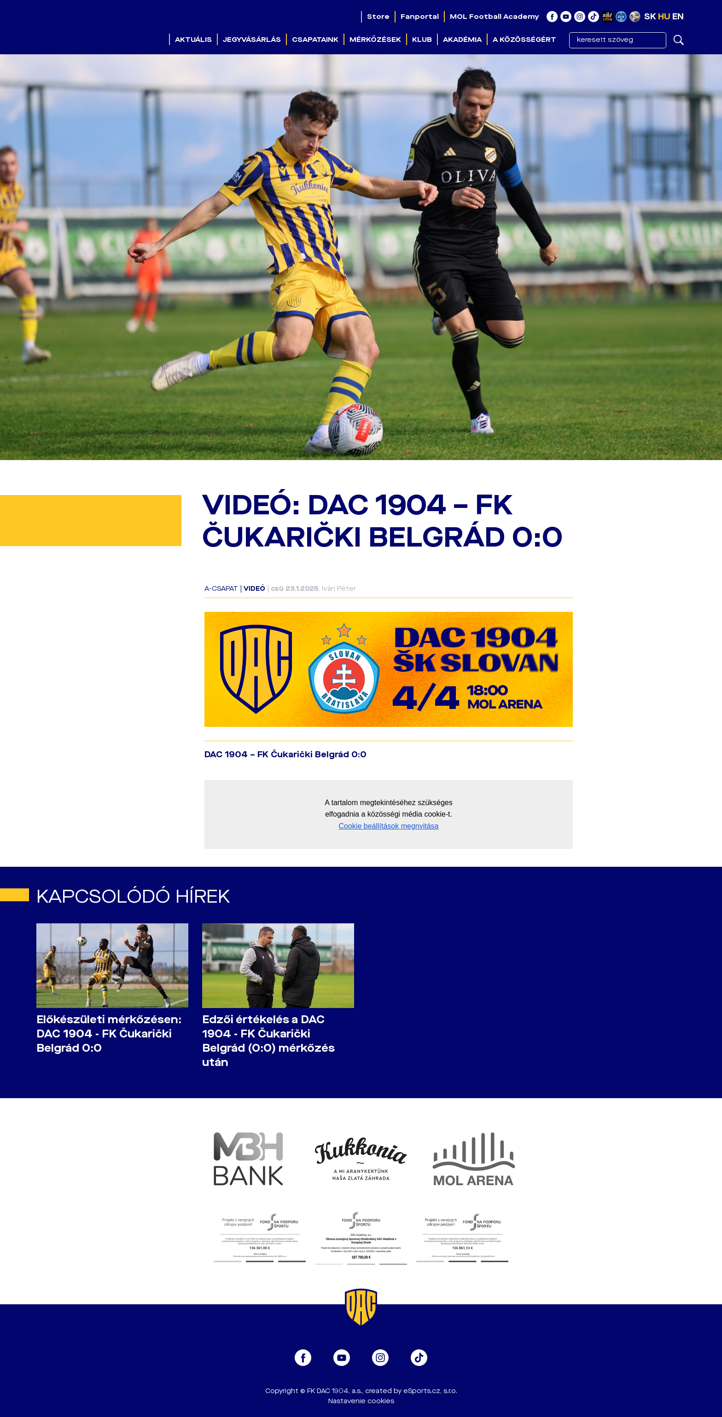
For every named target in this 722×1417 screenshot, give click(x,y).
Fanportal (420, 16)
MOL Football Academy (494, 16)
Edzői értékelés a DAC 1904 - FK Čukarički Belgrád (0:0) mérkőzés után (268, 1041)
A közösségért (524, 39)
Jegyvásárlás (252, 39)
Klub (422, 39)
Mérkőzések (375, 39)
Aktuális (193, 39)
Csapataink (315, 39)
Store (378, 16)
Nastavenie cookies (361, 1401)
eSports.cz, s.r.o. (430, 1391)
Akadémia (462, 39)
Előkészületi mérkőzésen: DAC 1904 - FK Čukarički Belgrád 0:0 (108, 1034)
